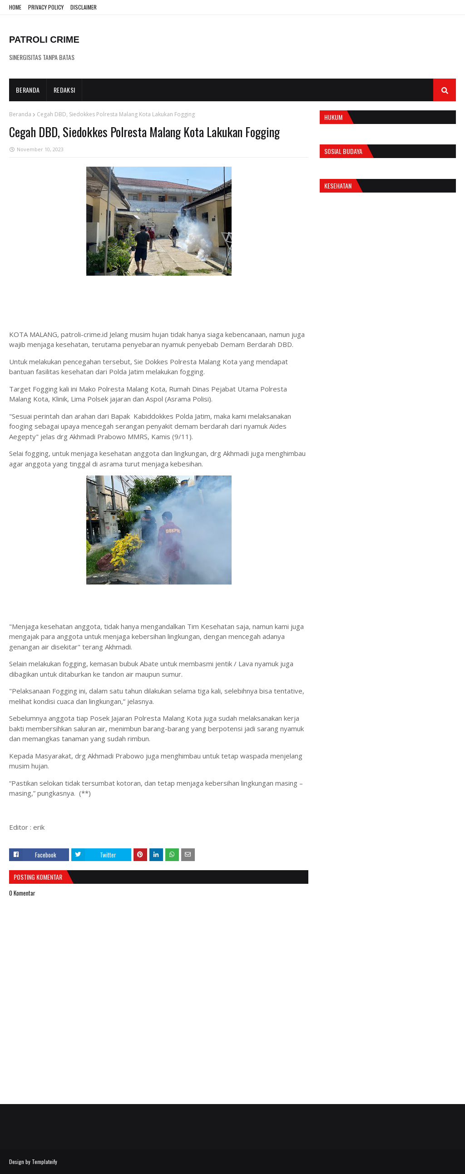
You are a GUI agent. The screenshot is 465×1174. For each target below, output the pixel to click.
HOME (15, 7)
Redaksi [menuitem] (64, 89)
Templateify (44, 1161)
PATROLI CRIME (44, 40)
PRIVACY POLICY (46, 7)
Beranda (20, 114)
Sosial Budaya (343, 151)
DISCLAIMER (83, 7)
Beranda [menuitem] (28, 89)
